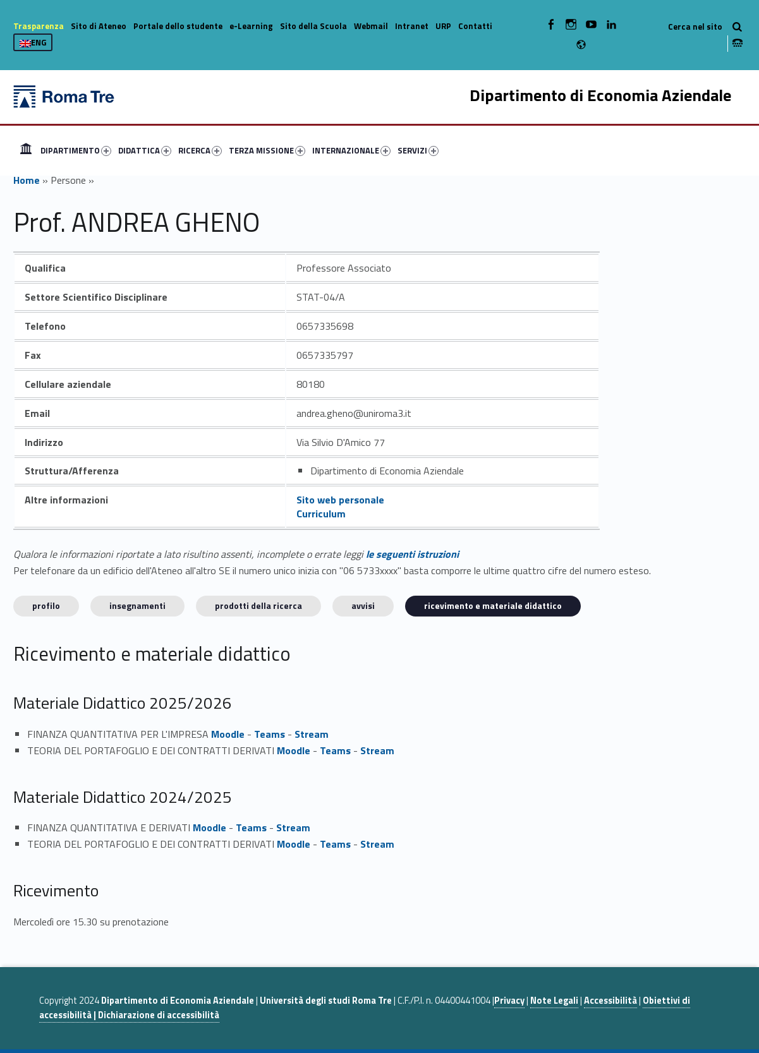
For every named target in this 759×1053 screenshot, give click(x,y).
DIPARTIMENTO (75, 150)
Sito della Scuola (313, 26)
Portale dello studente (177, 26)
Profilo (46, 605)
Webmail (371, 26)
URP (443, 26)
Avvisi (363, 605)
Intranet (411, 26)
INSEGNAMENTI (137, 605)
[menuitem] (26, 150)
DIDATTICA (144, 150)
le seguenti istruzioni (412, 554)
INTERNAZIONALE (351, 150)
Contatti (475, 26)
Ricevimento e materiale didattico (493, 605)
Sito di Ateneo (98, 26)
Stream (311, 734)
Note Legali (554, 1001)
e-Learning (251, 26)
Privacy (509, 1001)
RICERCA (200, 150)
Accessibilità (610, 1001)
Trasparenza (38, 26)
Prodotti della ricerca (258, 605)
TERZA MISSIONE (267, 150)
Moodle (228, 734)
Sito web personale (340, 499)
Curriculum (321, 513)
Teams (269, 734)
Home (26, 150)
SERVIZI (418, 150)
